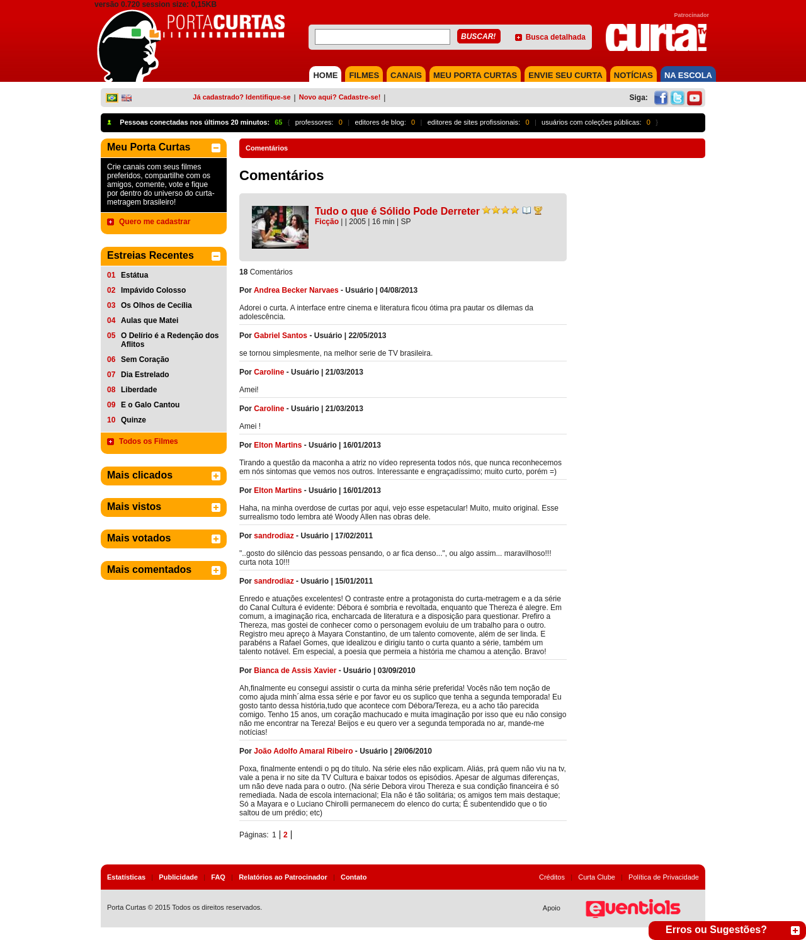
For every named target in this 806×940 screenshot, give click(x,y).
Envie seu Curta (565, 75)
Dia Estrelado (145, 374)
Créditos (552, 877)
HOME (325, 75)
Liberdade (139, 389)
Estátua (134, 275)
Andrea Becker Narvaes (296, 290)
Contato (354, 877)
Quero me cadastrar (154, 221)
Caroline (269, 372)
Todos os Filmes (148, 441)
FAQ (218, 877)
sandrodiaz (273, 535)
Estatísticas (126, 877)
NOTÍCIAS (633, 75)
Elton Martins (278, 445)
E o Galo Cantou (150, 404)
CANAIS (406, 75)
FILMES (364, 75)
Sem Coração (145, 359)
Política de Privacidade (663, 877)
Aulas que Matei (149, 320)
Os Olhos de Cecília (156, 305)
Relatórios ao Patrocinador (283, 877)
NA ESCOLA (688, 75)
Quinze (133, 420)
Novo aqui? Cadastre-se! (340, 97)
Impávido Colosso (153, 290)
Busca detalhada (556, 37)
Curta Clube (596, 877)
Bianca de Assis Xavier (295, 670)
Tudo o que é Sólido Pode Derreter (397, 211)
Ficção (327, 221)
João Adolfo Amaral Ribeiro (303, 751)
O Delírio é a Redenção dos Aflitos (170, 340)
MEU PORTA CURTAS (475, 75)
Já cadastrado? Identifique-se (241, 97)
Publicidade (178, 877)
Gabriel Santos (280, 335)
